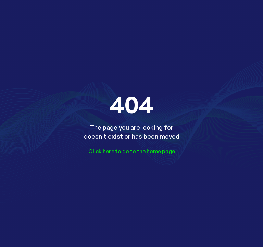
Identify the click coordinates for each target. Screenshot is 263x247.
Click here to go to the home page (131, 151)
